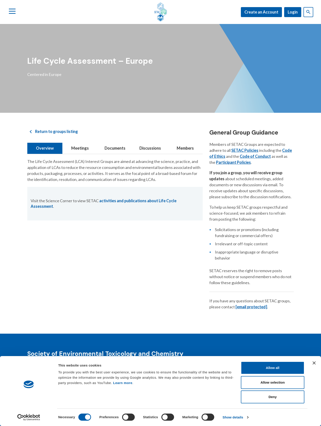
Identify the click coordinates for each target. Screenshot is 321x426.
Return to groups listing (56, 131)
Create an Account (261, 12)
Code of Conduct (255, 156)
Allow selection (272, 382)
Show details (233, 417)
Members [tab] (185, 148)
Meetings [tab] (80, 148)
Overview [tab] (45, 148)
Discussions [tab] (150, 148)
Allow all (272, 368)
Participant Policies (233, 162)
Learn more (123, 383)
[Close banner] (314, 363)
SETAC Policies (244, 150)
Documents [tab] (115, 148)
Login (293, 12)
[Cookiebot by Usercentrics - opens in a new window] (28, 417)
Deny (273, 397)
